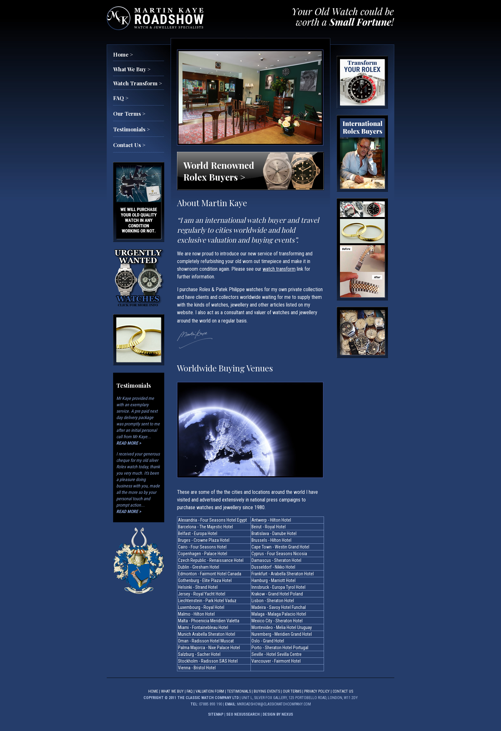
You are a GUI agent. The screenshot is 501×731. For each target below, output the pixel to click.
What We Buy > (131, 69)
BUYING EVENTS (267, 691)
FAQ (190, 691)
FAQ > (120, 97)
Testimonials (239, 691)
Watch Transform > (137, 83)
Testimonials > (131, 129)
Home (153, 691)
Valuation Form (210, 691)
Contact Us (343, 691)
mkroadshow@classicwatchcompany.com (274, 704)
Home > (123, 54)
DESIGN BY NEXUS (278, 714)
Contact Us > (129, 144)
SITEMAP (215, 714)
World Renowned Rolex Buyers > (218, 171)
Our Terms (292, 691)
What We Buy (172, 691)
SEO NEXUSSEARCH (243, 714)
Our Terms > (129, 113)
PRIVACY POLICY (317, 691)
